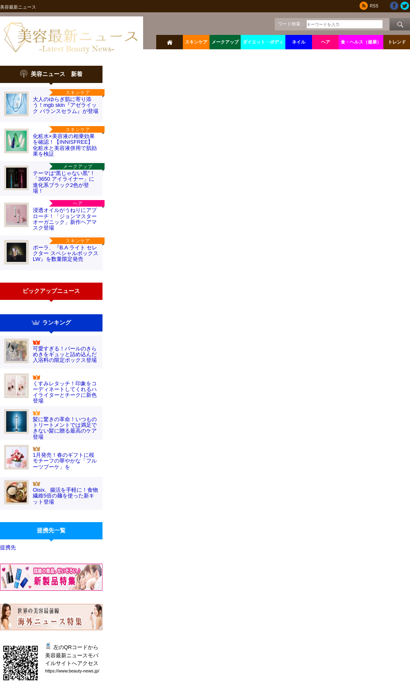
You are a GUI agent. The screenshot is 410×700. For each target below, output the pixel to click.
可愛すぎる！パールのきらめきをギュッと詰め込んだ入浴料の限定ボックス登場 (65, 354)
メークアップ (225, 41)
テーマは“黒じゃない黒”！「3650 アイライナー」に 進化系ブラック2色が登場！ (64, 182)
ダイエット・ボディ (263, 41)
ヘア (325, 41)
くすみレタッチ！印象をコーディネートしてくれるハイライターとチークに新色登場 (65, 392)
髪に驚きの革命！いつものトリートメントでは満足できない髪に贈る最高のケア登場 (65, 428)
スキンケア (196, 41)
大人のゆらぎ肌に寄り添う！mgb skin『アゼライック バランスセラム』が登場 (65, 105)
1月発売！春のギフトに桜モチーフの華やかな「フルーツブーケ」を (65, 461)
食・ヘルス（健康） (361, 41)
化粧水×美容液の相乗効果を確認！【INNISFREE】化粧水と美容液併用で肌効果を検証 (65, 145)
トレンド (397, 41)
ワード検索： (291, 23)
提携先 (8, 547)
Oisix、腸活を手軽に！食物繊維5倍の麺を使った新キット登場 (65, 496)
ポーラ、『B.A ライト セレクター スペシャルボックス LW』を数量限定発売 (65, 253)
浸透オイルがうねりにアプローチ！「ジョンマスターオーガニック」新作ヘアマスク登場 (65, 219)
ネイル (298, 41)
